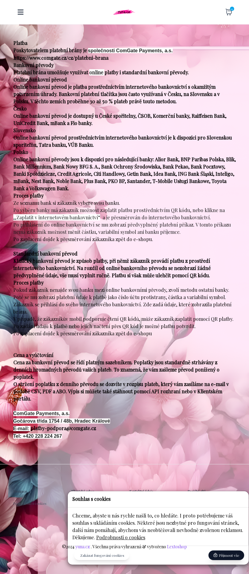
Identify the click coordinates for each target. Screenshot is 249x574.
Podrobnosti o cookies (120, 537)
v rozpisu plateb (140, 384)
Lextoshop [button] (176, 547)
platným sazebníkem (108, 362)
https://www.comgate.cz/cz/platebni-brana (60, 58)
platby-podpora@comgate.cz (63, 428)
